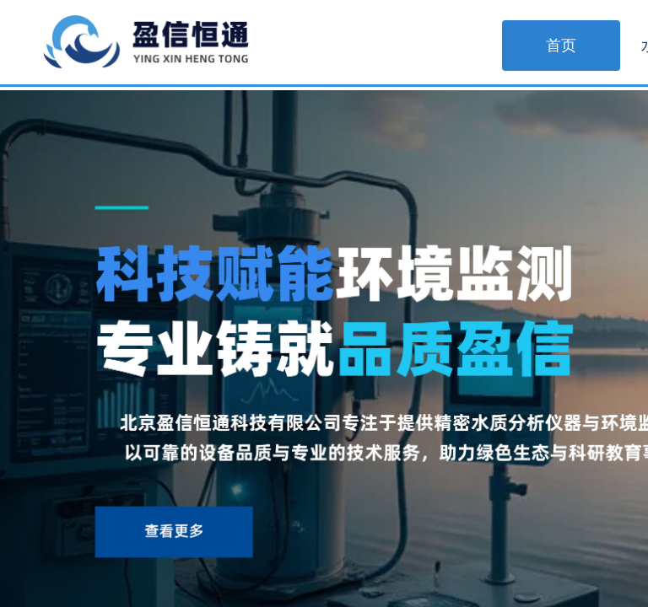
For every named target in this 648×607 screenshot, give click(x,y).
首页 (561, 45)
